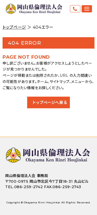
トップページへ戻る (50, 102)
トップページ (14, 27)
